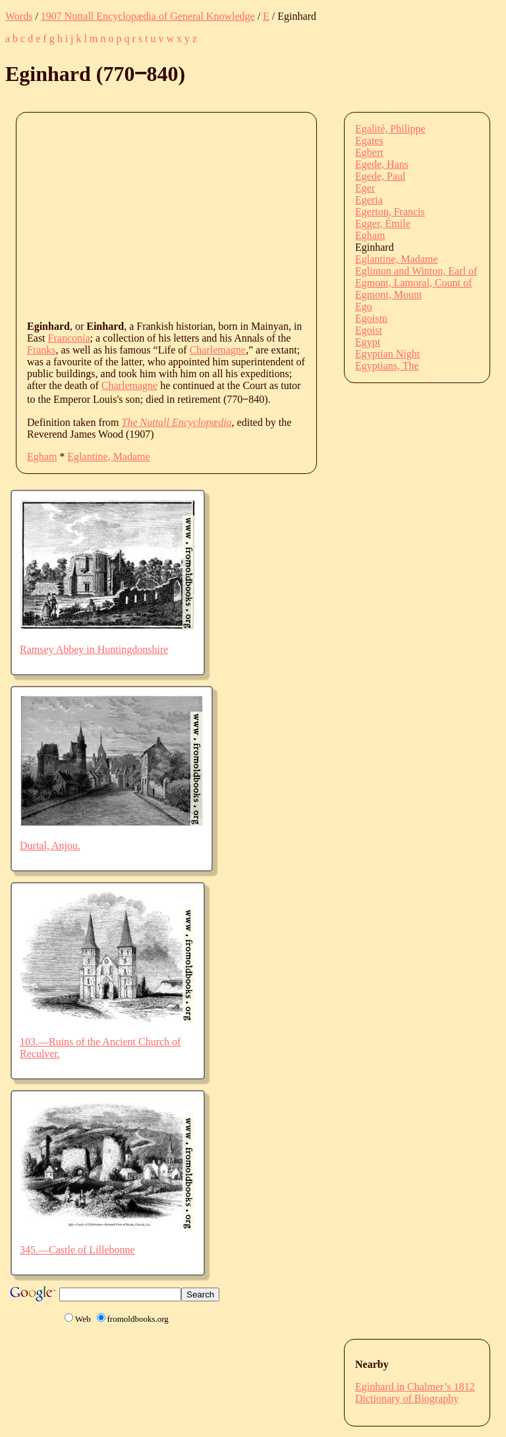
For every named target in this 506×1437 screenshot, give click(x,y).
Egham (42, 456)
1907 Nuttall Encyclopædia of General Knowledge (148, 16)
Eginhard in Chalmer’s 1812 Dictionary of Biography (414, 1392)
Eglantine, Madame (108, 456)
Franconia (69, 338)
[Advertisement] (266, 215)
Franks (41, 349)
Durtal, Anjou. (50, 845)
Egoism (371, 318)
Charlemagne (218, 349)
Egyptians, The (387, 365)
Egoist (368, 330)
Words (18, 16)
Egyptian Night (387, 353)
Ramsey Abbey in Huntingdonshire (94, 649)
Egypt (367, 342)
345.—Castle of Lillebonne (77, 1249)
